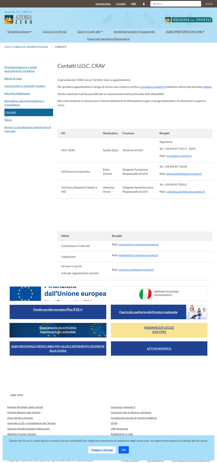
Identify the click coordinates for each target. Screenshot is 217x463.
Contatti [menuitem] (121, 3)
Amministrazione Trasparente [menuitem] (134, 31)
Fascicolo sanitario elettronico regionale (148, 312)
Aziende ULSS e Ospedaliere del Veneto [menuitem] (31, 423)
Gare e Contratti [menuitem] (90, 31)
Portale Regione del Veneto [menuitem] (23, 412)
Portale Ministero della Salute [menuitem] (25, 407)
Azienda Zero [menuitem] (103, 3)
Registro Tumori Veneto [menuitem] (21, 433)
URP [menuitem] (133, 3)
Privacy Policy (130, 460)
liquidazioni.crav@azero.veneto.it (138, 255)
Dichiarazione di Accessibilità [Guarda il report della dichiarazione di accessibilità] (191, 460)
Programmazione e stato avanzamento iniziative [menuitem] (20, 69)
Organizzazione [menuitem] (19, 31)
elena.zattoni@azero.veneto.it (184, 173)
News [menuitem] (8, 119)
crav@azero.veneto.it (153, 86)
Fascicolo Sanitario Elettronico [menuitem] (108, 39)
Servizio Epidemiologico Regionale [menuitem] (28, 428)
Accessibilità (155, 460)
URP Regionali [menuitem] (119, 428)
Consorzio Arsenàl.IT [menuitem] (123, 407)
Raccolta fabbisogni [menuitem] (17, 93)
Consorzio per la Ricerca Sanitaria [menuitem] (131, 412)
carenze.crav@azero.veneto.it (136, 269)
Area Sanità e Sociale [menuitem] (20, 417)
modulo (207, 86)
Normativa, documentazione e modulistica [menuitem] (24, 102)
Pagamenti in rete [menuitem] (122, 433)
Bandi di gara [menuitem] (13, 78)
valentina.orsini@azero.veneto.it (185, 191)
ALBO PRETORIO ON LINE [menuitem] (185, 31)
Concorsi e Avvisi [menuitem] (54, 31)
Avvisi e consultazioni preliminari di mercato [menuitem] (27, 129)
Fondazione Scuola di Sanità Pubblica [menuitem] (134, 417)
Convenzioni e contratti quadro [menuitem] (24, 86)
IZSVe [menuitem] (114, 423)
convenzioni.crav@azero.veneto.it (139, 244)
